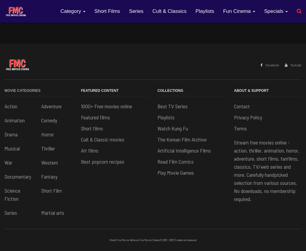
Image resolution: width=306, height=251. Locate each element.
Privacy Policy (248, 117)
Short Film (51, 190)
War (8, 162)
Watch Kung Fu (172, 128)
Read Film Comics (175, 161)
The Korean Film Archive (181, 139)
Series (136, 11)
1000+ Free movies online (106, 106)
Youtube (293, 65)
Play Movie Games (175, 172)
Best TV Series (172, 106)
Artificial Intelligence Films (184, 150)
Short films (92, 128)
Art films (89, 150)
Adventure (51, 106)
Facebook (270, 65)
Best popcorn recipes (102, 161)
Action (10, 106)
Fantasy (49, 176)
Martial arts (52, 212)
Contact (242, 106)
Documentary (17, 176)
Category (72, 11)
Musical (12, 148)
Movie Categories (22, 91)
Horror (47, 134)
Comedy (49, 120)
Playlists (204, 11)
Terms (240, 128)
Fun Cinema (239, 11)
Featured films (95, 117)
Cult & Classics (169, 11)
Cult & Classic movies (102, 139)
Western (49, 162)
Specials (276, 11)
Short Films (107, 11)
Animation (14, 120)
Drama (11, 134)
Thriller (48, 148)
